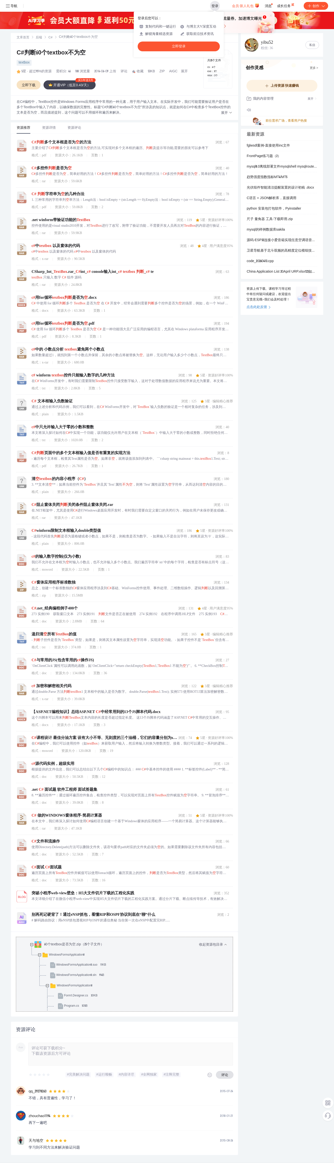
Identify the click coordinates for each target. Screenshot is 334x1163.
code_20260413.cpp (260, 261)
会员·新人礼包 (245, 5)
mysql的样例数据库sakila (266, 230)
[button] (226, 113)
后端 (39, 37)
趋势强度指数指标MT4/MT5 (267, 177)
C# (50, 37)
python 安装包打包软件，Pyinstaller (274, 209)
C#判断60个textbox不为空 (51, 53)
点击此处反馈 (258, 307)
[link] (23, 37)
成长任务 (286, 5)
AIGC (173, 71)
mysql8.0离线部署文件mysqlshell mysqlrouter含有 (282, 167)
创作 (315, 6)
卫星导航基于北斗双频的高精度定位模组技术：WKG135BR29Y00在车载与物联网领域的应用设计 (282, 251)
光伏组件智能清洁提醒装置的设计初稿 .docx (280, 188)
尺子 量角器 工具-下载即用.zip (270, 219)
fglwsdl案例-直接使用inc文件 (268, 146)
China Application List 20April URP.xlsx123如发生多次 (282, 272)
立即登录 (179, 46)
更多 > (314, 68)
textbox (24, 62)
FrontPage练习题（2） (264, 156)
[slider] (39, 1074)
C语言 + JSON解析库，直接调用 (271, 198)
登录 (215, 6)
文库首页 (23, 37)
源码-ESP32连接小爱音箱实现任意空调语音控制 (282, 240)
